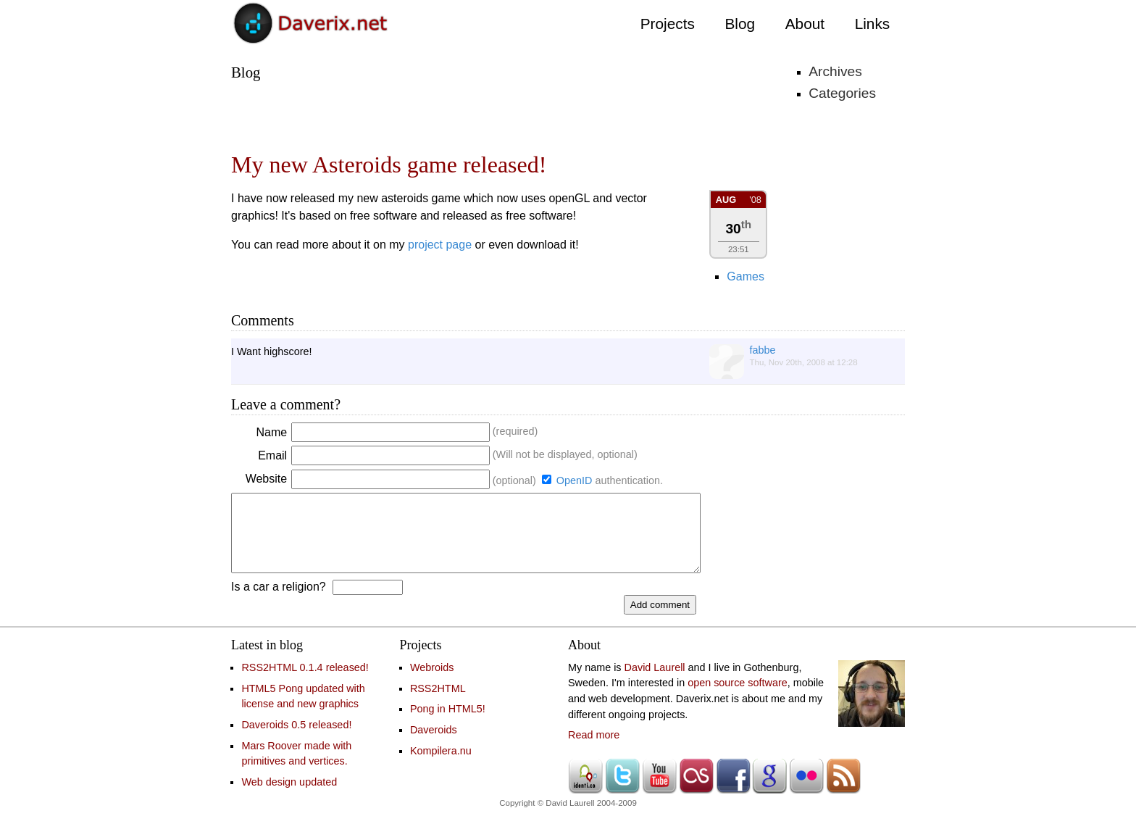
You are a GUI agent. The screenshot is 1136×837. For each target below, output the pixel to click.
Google (769, 791)
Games (745, 276)
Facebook (733, 791)
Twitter (622, 791)
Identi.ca (585, 791)
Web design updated (289, 797)
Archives (835, 71)
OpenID (574, 480)
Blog (739, 23)
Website (268, 478)
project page (440, 244)
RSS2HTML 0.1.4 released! (304, 682)
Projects (667, 23)
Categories (842, 93)
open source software (738, 698)
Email (274, 455)
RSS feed (843, 791)
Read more (593, 750)
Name (273, 432)
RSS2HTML (438, 703)
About (804, 23)
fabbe (763, 350)
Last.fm (696, 791)
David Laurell (655, 682)
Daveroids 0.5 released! (296, 740)
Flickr (806, 791)
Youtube (659, 791)
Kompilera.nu (441, 766)
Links (872, 23)
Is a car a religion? (278, 602)
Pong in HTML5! (447, 724)
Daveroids (433, 745)
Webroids (432, 682)
